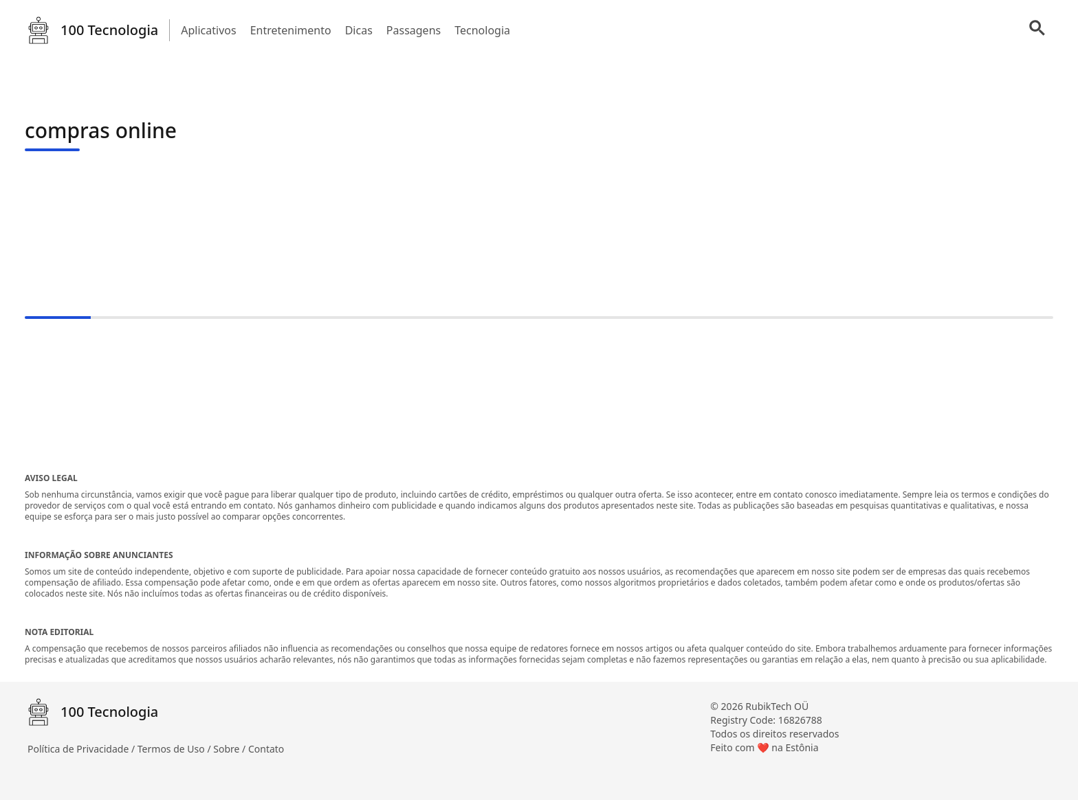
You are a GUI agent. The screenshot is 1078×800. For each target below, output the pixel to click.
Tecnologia (482, 30)
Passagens (413, 30)
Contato (266, 748)
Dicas (359, 30)
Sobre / (230, 748)
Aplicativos (208, 30)
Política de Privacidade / (83, 748)
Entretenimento (290, 30)
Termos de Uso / (175, 748)
